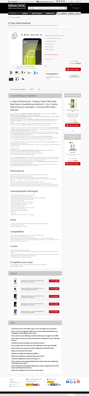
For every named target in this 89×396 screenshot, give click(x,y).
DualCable (72, 152)
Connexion (79, 4)
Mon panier (76, 8)
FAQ (39, 89)
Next (72, 130)
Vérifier (74, 76)
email (19, 386)
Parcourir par (15, 13)
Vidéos (32, 89)
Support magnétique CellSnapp (16, 266)
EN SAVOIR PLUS (84, 394)
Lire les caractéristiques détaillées (51, 54)
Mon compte (73, 4)
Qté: (45, 66)
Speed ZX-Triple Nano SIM (72, 110)
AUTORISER (77, 394)
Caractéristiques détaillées (18, 89)
